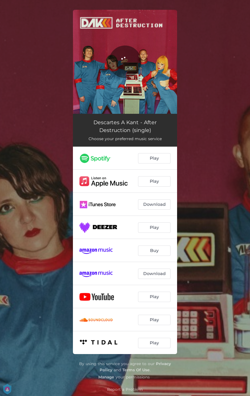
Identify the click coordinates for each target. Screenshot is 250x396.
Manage (106, 377)
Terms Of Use (136, 369)
